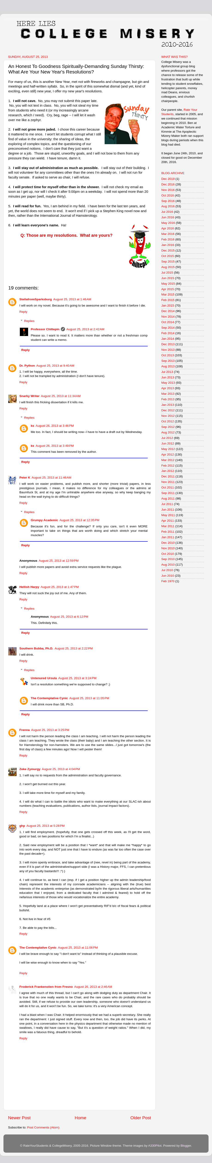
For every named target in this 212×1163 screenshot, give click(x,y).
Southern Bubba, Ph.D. (36, 648)
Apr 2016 (167, 228)
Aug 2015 (168, 267)
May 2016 (168, 223)
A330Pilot (155, 1145)
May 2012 (168, 449)
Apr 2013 (167, 388)
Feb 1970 (167, 581)
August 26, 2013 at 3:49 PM (55, 445)
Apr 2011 (167, 520)
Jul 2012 (167, 438)
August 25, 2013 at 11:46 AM (51, 477)
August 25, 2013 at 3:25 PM (50, 730)
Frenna (24, 730)
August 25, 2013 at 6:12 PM (69, 616)
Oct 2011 (167, 487)
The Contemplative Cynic (49, 698)
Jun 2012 (167, 443)
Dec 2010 (168, 542)
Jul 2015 (167, 272)
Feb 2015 (167, 300)
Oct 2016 (167, 195)
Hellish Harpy (29, 587)
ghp (22, 825)
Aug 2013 (168, 366)
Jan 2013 (167, 404)
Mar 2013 (167, 393)
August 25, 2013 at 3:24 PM (77, 678)
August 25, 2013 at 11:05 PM (89, 698)
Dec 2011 (168, 476)
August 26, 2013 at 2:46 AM (93, 986)
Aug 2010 (168, 564)
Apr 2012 (167, 454)
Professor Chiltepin (45, 329)
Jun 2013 (167, 377)
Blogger (185, 1145)
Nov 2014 (168, 316)
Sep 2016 (168, 201)
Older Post (140, 1117)
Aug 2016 (168, 206)
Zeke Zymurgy (30, 769)
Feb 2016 (167, 239)
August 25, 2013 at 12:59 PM (59, 560)
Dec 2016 (168, 184)
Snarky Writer (29, 396)
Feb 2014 (167, 333)
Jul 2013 (167, 372)
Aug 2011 (168, 498)
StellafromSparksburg (35, 299)
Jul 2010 (167, 570)
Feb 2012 (167, 465)
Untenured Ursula (44, 678)
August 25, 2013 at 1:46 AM (72, 299)
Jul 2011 (167, 504)
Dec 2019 (168, 179)
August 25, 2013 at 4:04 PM (61, 769)
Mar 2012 (167, 460)
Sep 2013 (168, 360)
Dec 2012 (168, 410)
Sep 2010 (168, 559)
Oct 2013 (167, 355)
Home (80, 1117)
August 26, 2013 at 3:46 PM (55, 425)
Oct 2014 (167, 322)
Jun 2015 (167, 278)
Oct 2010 (167, 553)
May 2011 (168, 515)
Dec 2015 (168, 250)
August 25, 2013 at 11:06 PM (78, 947)
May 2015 (168, 283)
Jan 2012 (167, 471)
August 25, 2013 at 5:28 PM (45, 825)
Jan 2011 (167, 537)
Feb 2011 (167, 531)
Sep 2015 (168, 261)
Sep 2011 (168, 493)
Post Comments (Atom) (43, 1127)
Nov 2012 (168, 416)
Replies (29, 321)
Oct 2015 (167, 256)
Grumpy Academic (44, 520)
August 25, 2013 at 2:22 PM (74, 648)
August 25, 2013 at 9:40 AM (55, 365)
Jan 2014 (167, 338)
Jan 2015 (167, 305)
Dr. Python (27, 365)
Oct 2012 (167, 421)
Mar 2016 (167, 234)
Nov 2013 (168, 349)
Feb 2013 (167, 399)
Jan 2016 (167, 245)
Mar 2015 (167, 294)
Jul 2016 (167, 211)
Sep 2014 (168, 327)
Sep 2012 (168, 427)
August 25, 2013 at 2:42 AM (85, 329)
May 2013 (168, 382)
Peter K (24, 477)
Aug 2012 (168, 432)
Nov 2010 (168, 548)
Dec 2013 (168, 344)
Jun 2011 (167, 509)
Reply (23, 311)
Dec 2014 (168, 311)
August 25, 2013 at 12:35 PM (79, 520)
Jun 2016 (167, 217)
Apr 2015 (167, 289)
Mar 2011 (167, 526)
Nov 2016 (168, 190)
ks (32, 425)
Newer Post (19, 1117)
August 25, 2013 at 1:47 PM (60, 587)
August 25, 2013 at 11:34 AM (61, 396)
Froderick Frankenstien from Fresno (46, 986)
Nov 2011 (168, 482)
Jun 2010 (167, 575)
